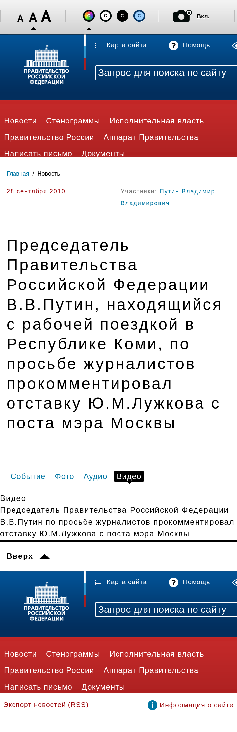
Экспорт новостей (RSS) (46, 704)
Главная (18, 173)
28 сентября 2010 (36, 191)
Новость (49, 173)
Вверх (20, 556)
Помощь (196, 45)
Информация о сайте (197, 705)
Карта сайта (127, 45)
